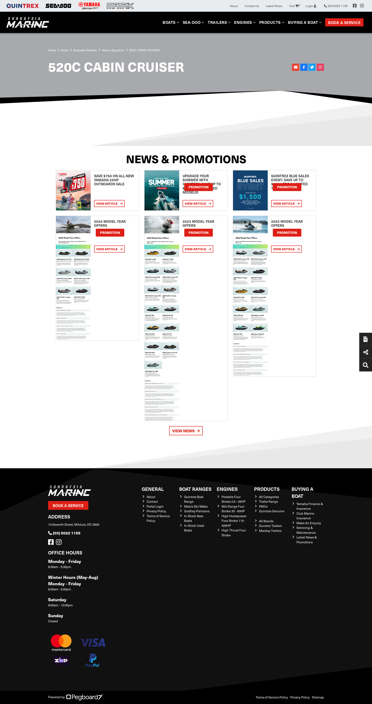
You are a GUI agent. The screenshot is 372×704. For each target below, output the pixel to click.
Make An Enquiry (308, 523)
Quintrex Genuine (271, 511)
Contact (152, 501)
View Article (109, 203)
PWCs (263, 506)
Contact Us (252, 6)
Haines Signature (113, 50)
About (234, 6)
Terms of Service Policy (272, 697)
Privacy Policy (156, 511)
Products (270, 22)
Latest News (274, 6)
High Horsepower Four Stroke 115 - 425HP (234, 521)
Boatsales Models (85, 50)
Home (52, 50)
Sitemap (318, 697)
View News (186, 430)
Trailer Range (268, 501)
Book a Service (344, 22)
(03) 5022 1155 (64, 532)
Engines (243, 22)
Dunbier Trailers (270, 526)
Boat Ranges (195, 489)
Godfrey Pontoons (196, 511)
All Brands (266, 521)
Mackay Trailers (270, 530)
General (153, 489)
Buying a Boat (303, 22)
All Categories (269, 497)
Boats (169, 22)
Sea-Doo (192, 22)
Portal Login (155, 506)
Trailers (217, 22)
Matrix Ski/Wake (196, 506)
